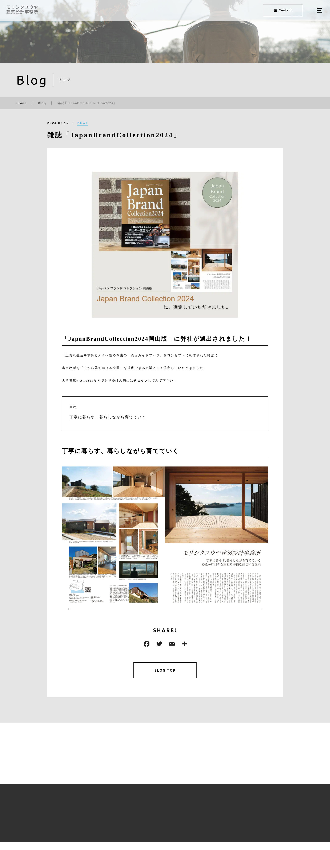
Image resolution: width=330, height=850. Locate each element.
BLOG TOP (165, 671)
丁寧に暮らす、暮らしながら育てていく (107, 417)
